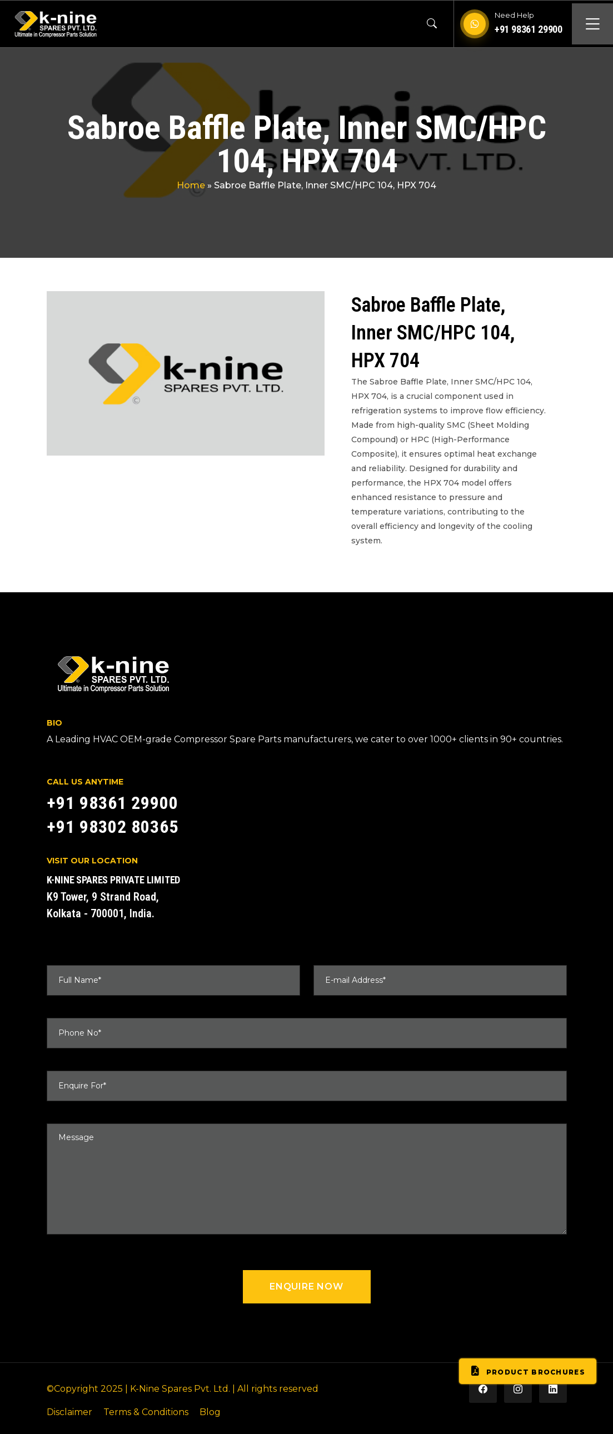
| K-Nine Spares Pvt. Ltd (176, 1388)
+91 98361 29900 (528, 29)
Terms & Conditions (145, 1412)
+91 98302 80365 (112, 827)
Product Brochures (527, 1371)
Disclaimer (69, 1412)
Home (191, 185)
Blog (210, 1412)
